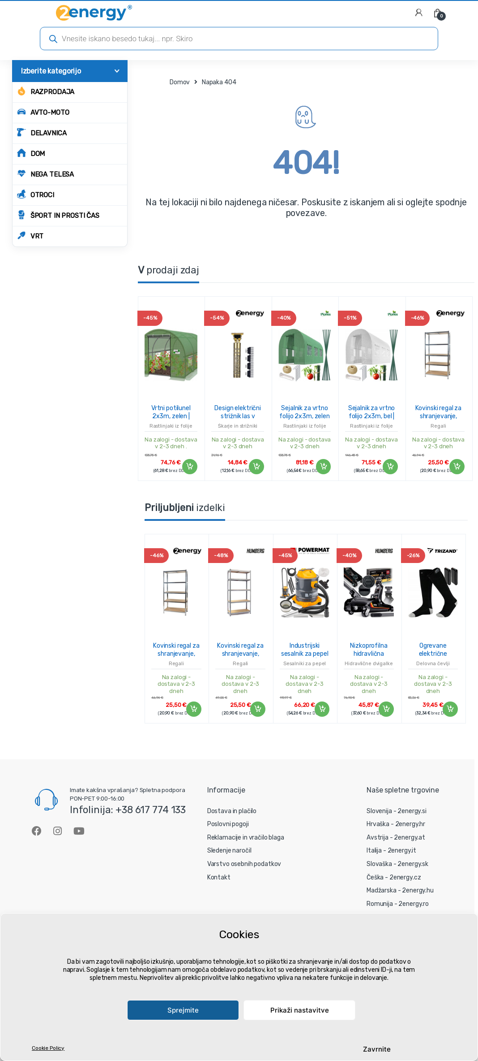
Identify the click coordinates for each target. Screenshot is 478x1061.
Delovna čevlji (432, 664)
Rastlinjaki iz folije (170, 426)
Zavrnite (377, 1049)
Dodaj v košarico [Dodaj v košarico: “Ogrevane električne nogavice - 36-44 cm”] (450, 709)
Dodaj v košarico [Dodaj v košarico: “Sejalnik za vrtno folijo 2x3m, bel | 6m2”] (390, 466)
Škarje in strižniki (237, 426)
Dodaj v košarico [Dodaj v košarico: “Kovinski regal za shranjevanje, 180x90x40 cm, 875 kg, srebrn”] (456, 466)
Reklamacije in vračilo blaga (245, 837)
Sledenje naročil (229, 850)
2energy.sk (412, 864)
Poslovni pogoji (228, 824)
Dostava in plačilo (231, 811)
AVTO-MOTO (43, 112)
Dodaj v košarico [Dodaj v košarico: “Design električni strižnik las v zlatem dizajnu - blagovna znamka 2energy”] (256, 466)
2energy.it (402, 850)
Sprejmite (183, 1010)
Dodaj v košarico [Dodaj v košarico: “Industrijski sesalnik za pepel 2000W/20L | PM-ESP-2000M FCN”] (321, 709)
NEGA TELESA (45, 173)
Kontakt (218, 877)
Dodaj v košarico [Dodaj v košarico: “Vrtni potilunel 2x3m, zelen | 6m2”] (189, 466)
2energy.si (412, 811)
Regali (438, 426)
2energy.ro (413, 904)
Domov (180, 82)
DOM (31, 153)
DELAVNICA (42, 132)
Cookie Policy (48, 1048)
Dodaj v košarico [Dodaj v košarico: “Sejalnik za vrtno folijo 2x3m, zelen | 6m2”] (323, 466)
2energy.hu (418, 890)
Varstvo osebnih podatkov (244, 864)
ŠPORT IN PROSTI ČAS (58, 215)
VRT (30, 235)
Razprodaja (46, 91)
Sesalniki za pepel (304, 664)
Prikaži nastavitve (299, 1010)
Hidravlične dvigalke (369, 664)
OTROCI (35, 194)
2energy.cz (405, 877)
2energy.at (409, 837)
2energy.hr (410, 824)
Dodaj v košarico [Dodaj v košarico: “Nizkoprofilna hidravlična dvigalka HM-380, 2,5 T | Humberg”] (386, 709)
